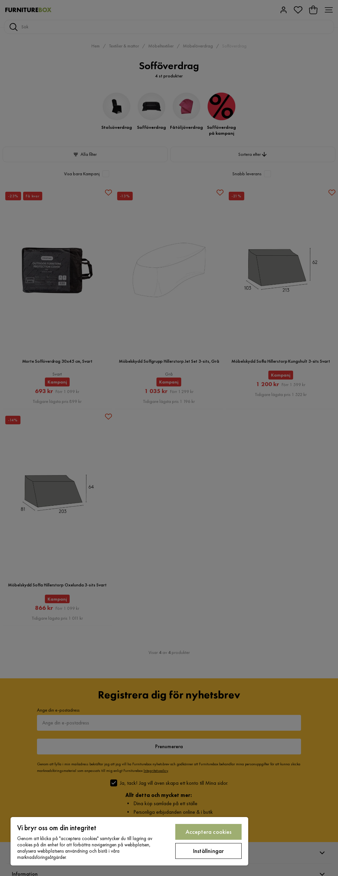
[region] (129, 841)
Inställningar (208, 851)
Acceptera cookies (209, 831)
